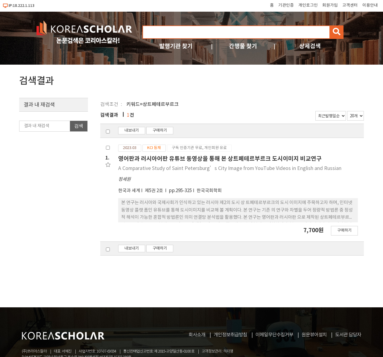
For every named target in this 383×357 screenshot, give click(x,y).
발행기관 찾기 (176, 46)
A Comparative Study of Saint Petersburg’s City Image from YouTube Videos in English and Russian (229, 168)
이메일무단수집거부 (274, 335)
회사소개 (197, 335)
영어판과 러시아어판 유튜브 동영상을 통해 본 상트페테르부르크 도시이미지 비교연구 (220, 158)
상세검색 (310, 46)
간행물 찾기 (243, 46)
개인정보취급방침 (230, 335)
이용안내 (370, 5)
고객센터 (350, 5)
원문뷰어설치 (314, 335)
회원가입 (330, 5)
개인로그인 (308, 5)
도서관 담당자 (348, 335)
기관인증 (286, 5)
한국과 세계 (129, 190)
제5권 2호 (154, 190)
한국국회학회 (209, 190)
